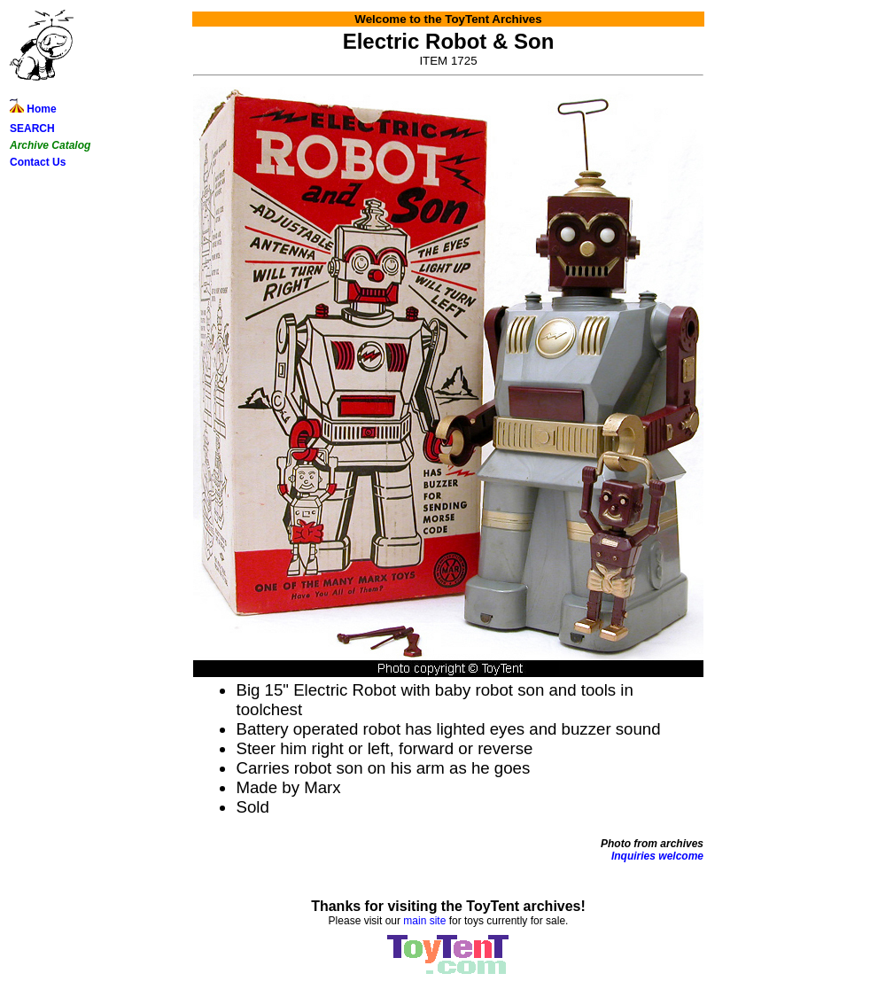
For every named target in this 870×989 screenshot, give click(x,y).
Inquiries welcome (657, 856)
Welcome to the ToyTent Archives (447, 19)
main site (424, 921)
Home (33, 109)
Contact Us (38, 162)
